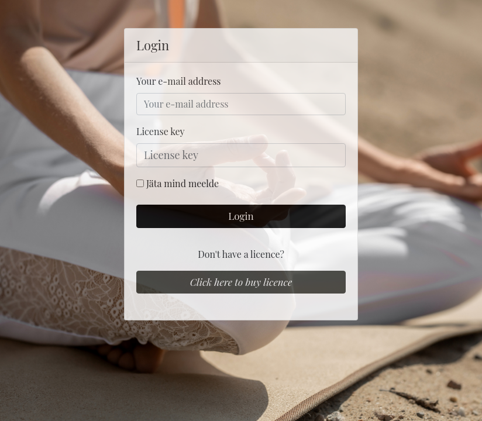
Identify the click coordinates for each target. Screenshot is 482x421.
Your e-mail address (178, 81)
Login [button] (240, 215)
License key (160, 131)
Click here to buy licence (241, 281)
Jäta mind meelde (182, 183)
